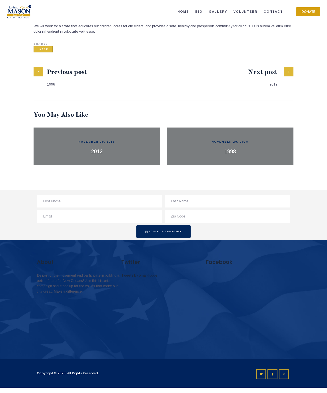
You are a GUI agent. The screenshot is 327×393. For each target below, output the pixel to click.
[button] (308, 11)
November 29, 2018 (96, 141)
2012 (97, 151)
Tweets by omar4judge (139, 275)
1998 (230, 151)
